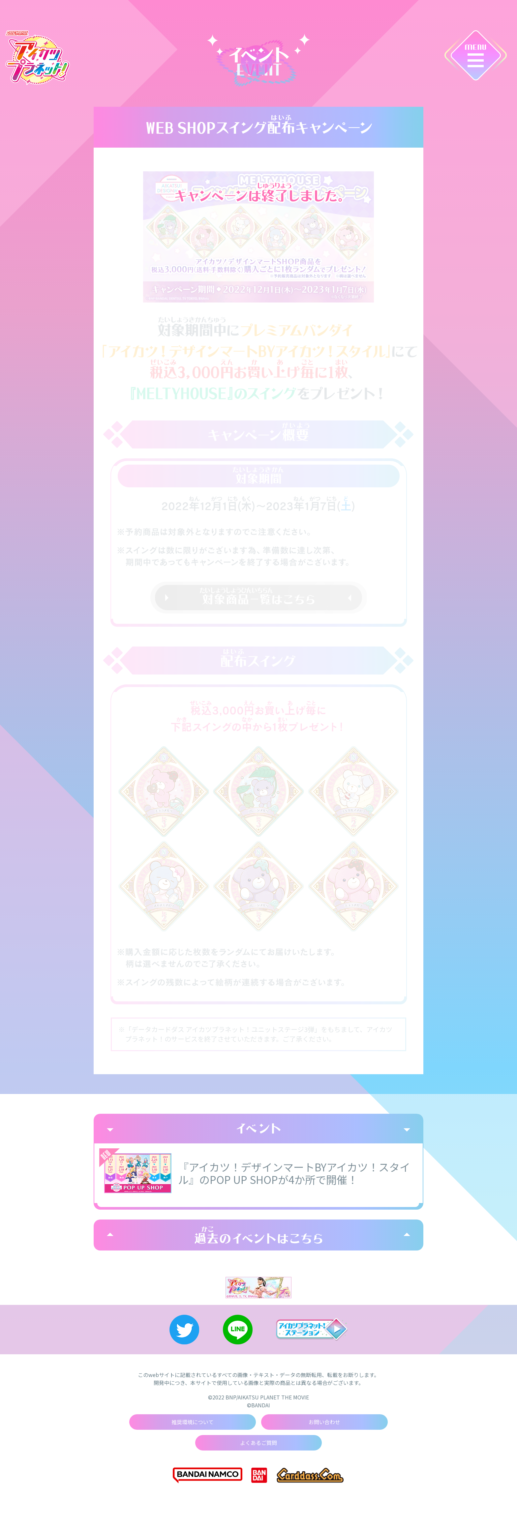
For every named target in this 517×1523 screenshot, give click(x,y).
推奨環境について (192, 1422)
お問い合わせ (324, 1422)
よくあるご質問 (258, 1443)
